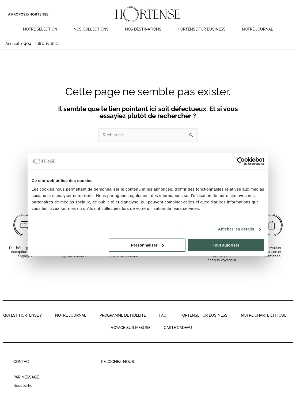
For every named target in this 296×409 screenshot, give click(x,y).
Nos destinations (143, 29)
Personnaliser (147, 245)
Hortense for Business (202, 29)
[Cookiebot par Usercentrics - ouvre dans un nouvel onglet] (241, 161)
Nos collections (91, 29)
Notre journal (257, 29)
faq (162, 322)
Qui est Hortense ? (22, 322)
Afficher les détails (236, 229)
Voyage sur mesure (130, 334)
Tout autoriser (226, 245)
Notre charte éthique (263, 322)
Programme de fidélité (123, 322)
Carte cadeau (178, 334)
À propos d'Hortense (28, 14)
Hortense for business (203, 322)
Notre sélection (40, 29)
